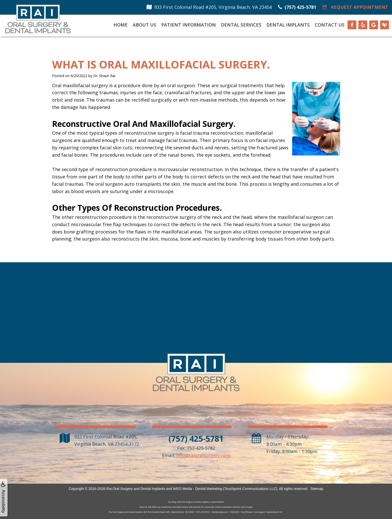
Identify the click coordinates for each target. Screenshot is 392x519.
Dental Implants (288, 25)
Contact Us (329, 25)
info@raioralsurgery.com (203, 455)
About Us (144, 25)
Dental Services (241, 25)
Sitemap (316, 489)
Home (120, 25)
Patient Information (188, 25)
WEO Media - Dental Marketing (197, 489)
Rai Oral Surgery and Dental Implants (135, 489)
